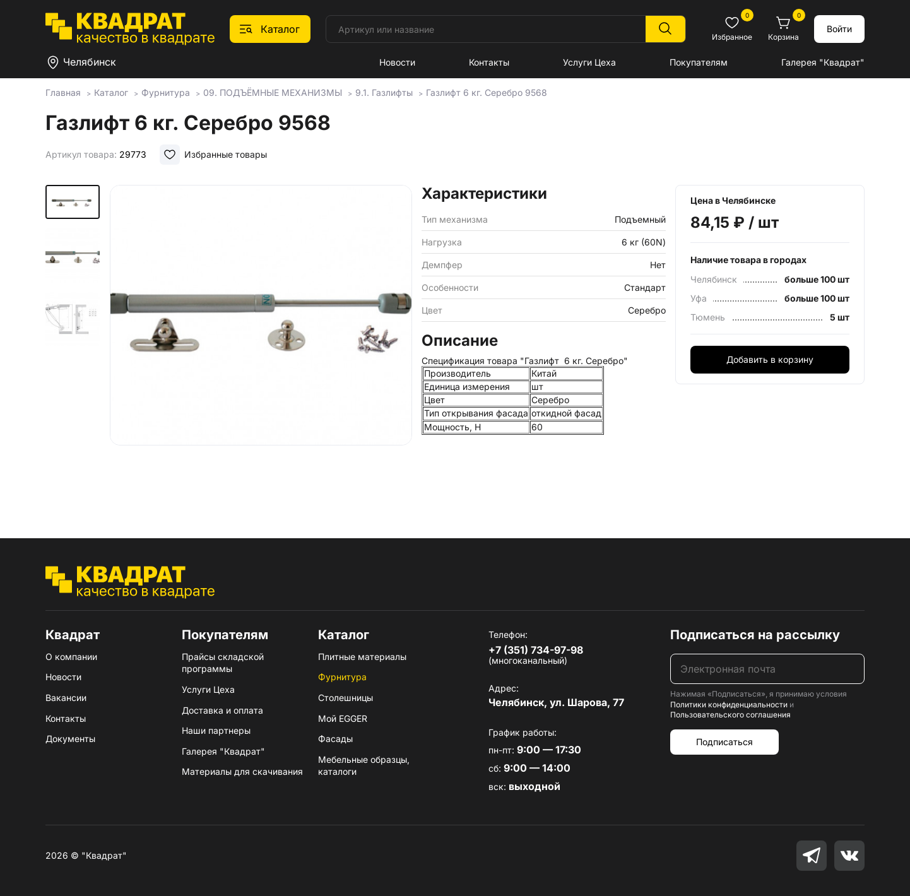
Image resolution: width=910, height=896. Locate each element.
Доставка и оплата (222, 710)
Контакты (489, 62)
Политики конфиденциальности (729, 704)
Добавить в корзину (769, 359)
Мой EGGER (342, 718)
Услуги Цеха (589, 62)
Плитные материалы (362, 656)
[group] (261, 343)
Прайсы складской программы (223, 663)
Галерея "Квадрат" (823, 62)
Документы (70, 738)
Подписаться (724, 741)
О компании (71, 656)
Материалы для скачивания (242, 771)
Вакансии (65, 697)
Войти (839, 28)
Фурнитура (342, 676)
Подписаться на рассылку (755, 634)
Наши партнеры (216, 730)
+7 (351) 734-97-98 (535, 650)
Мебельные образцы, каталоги (364, 765)
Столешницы (345, 697)
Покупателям (699, 62)
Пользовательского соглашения (730, 714)
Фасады (335, 738)
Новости (397, 62)
